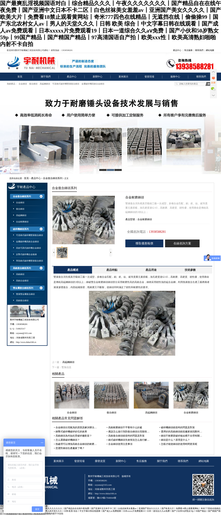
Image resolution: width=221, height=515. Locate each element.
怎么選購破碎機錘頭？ (68, 440)
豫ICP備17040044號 (106, 498)
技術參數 (190, 269)
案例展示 (123, 76)
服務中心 (175, 76)
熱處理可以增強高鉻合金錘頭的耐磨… (76, 444)
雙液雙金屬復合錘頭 (25, 294)
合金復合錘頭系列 (52, 178)
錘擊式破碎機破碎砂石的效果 (71, 431)
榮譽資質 (100, 461)
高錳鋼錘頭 (45, 84)
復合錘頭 (33, 84)
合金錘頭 (23, 84)
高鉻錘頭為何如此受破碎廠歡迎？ (74, 435)
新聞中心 (97, 76)
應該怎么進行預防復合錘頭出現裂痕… (128, 431)
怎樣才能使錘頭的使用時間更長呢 (179, 444)
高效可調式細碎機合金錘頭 (28, 248)
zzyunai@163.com (24, 333)
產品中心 (177, 50)
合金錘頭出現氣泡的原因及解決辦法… (76, 427)
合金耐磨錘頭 (22, 222)
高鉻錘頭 (20, 274)
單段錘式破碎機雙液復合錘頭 (29, 261)
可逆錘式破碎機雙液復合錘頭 (65, 84)
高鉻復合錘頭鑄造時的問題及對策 (126, 435)
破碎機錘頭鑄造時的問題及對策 (178, 427)
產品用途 (151, 269)
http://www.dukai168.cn (26, 342)
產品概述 (72, 269)
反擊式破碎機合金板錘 (26, 254)
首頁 (19, 76)
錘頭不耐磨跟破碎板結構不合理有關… (181, 435)
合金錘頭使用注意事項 (120, 444)
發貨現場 (149, 76)
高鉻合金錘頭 (22, 280)
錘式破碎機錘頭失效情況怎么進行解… (128, 440)
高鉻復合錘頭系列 (22, 268)
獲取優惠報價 (144, 243)
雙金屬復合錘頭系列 (23, 288)
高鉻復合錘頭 (22, 300)
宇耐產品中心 (26, 187)
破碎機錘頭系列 (21, 229)
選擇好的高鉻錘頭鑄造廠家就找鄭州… (181, 431)
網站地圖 (210, 50)
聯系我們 (199, 50)
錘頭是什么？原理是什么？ (175, 440)
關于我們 (46, 76)
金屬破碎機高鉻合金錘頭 (92, 84)
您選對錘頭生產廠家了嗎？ (70, 448)
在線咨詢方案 (182, 243)
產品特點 (111, 269)
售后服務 (188, 50)
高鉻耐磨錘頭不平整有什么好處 (125, 427)
